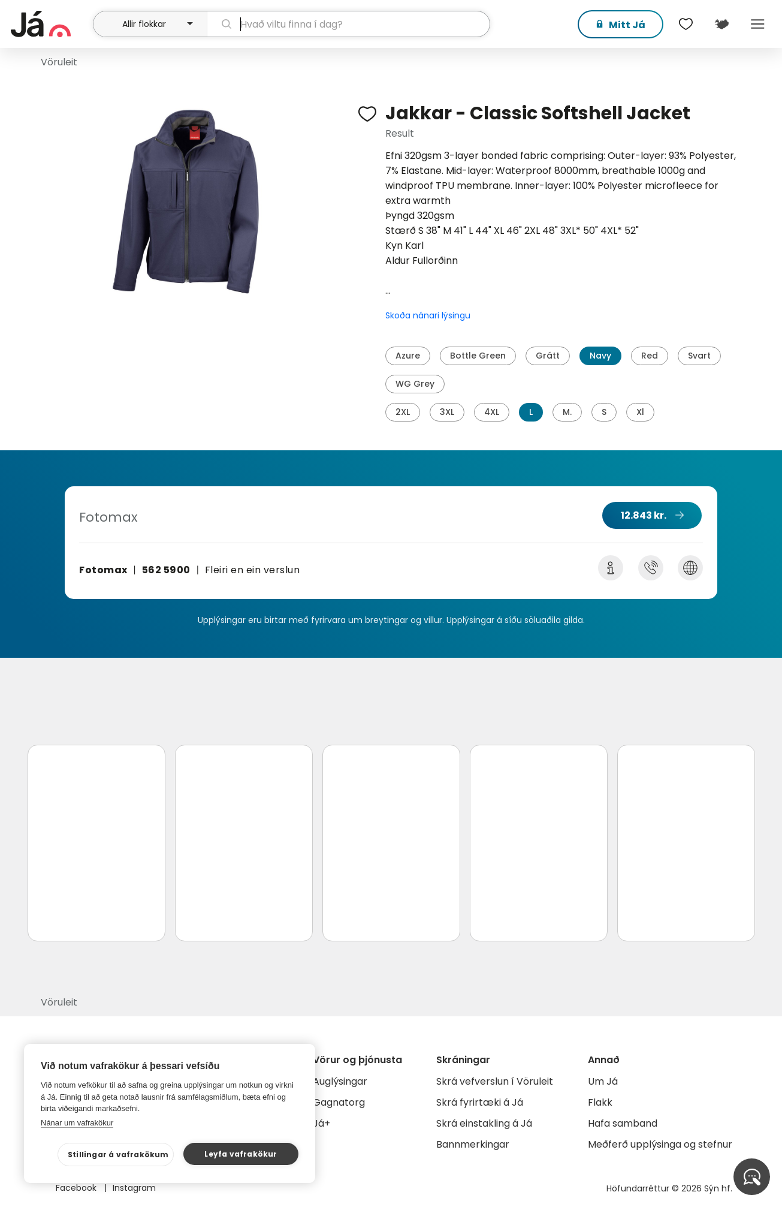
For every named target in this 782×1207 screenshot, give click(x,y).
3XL (447, 412)
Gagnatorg (339, 1102)
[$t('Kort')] (722, 24)
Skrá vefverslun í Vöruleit (494, 1081)
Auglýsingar (340, 1081)
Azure (407, 356)
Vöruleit (59, 62)
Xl (640, 412)
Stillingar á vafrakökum (118, 1154)
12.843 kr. (643, 515)
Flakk (600, 1102)
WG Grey (414, 384)
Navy (600, 356)
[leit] (348, 24)
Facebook (77, 1188)
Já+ (321, 1123)
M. (567, 412)
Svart (699, 356)
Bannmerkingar (472, 1144)
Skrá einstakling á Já (484, 1123)
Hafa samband (622, 1123)
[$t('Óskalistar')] (686, 24)
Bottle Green (478, 356)
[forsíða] (50, 24)
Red (649, 356)
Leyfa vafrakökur (240, 1154)
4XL (491, 412)
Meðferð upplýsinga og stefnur (660, 1144)
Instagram (134, 1188)
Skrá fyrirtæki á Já (479, 1102)
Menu (758, 24)
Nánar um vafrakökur (77, 1122)
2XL (402, 412)
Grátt (548, 356)
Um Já (603, 1081)
